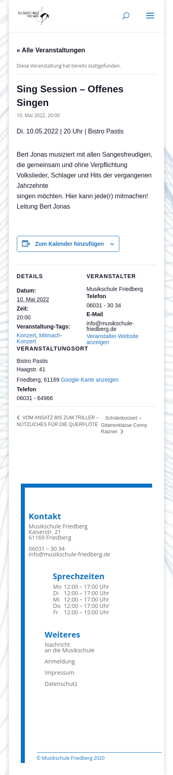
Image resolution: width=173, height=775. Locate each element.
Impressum (59, 672)
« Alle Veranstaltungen (51, 50)
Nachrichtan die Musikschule (70, 647)
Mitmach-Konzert (39, 338)
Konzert (26, 335)
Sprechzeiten (79, 576)
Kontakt (45, 516)
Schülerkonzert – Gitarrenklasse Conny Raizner (124, 424)
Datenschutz (61, 683)
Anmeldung (60, 661)
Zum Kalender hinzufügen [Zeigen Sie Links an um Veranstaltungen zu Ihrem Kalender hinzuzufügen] (69, 244)
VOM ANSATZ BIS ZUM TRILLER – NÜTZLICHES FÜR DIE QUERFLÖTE (58, 421)
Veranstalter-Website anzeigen (112, 339)
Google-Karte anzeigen (90, 380)
